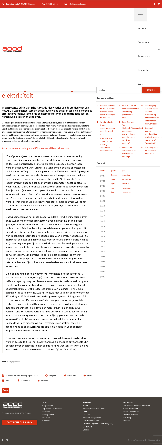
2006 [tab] (102, 271)
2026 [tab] (102, 170)
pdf (7, 380)
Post (85, 411)
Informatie (128, 14)
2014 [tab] (102, 231)
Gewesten (109, 14)
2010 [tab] (102, 251)
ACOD (72, 14)
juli (123, 170)
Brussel (126, 420)
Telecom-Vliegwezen (92, 417)
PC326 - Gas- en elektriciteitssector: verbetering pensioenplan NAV (130, 111)
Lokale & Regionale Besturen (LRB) (98, 423)
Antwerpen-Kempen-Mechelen (136, 405)
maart (113, 179)
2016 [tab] (102, 221)
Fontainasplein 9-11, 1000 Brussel (20, 4)
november (126, 188)
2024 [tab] (102, 181)
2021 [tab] (102, 196)
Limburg (127, 417)
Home (59, 14)
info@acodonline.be (77, 4)
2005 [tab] (102, 276)
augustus (126, 175)
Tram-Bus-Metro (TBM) (94, 408)
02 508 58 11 (52, 4)
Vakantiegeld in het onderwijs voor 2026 (151, 150)
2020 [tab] (102, 201)
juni (112, 192)
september (126, 179)
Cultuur (86, 429)
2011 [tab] (102, 246)
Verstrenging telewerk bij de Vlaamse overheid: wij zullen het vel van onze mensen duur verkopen (152, 114)
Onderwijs (87, 426)
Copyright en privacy (19, 422)
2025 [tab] (102, 175)
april (113, 183)
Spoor (85, 405)
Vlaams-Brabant (130, 414)
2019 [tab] (102, 206)
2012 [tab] (102, 241)
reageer (52, 375)
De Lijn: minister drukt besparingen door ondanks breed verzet (107, 128)
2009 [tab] (102, 256)
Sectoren (89, 14)
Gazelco (86, 414)
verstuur (71, 375)
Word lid (46, 417)
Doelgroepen (48, 414)
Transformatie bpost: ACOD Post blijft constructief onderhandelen (106, 144)
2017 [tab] (102, 216)
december (126, 192)
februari (114, 175)
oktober (125, 183)
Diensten (46, 411)
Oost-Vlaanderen (130, 408)
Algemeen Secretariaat (52, 408)
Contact (147, 14)
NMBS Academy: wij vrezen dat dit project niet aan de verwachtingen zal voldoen (107, 111)
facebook (25, 380)
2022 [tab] (102, 191)
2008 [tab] (102, 261)
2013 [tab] (102, 236)
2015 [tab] (102, 226)
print (89, 375)
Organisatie (47, 405)
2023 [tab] (102, 186)
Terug (5, 390)
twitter (44, 380)
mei (112, 188)
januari (114, 170)
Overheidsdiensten (91, 420)
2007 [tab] (102, 266)
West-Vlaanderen (131, 411)
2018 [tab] (102, 211)
